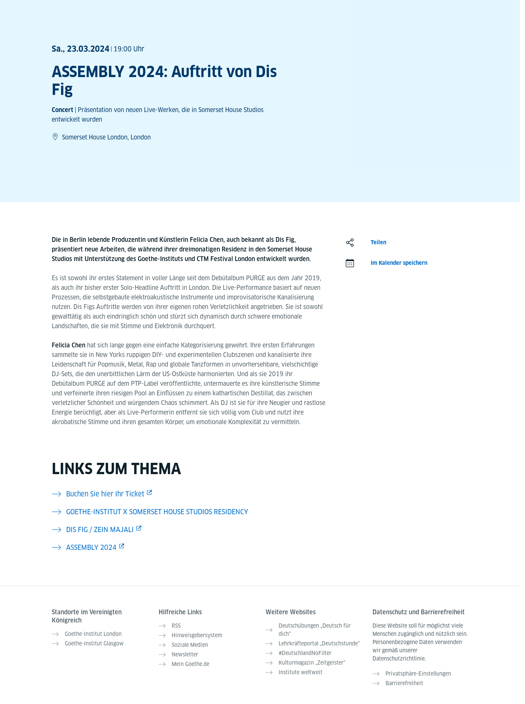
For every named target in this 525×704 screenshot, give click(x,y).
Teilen (378, 242)
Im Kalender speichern (399, 263)
